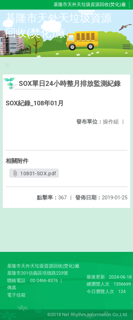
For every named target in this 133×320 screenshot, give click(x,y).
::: (7, 64)
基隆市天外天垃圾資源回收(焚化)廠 (90, 4)
